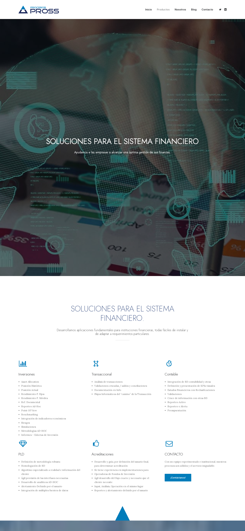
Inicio (148, 9)
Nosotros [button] (180, 9)
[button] (221, 9)
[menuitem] (148, 9)
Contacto (207, 9)
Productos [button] (163, 9)
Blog (194, 9)
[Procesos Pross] (38, 9)
